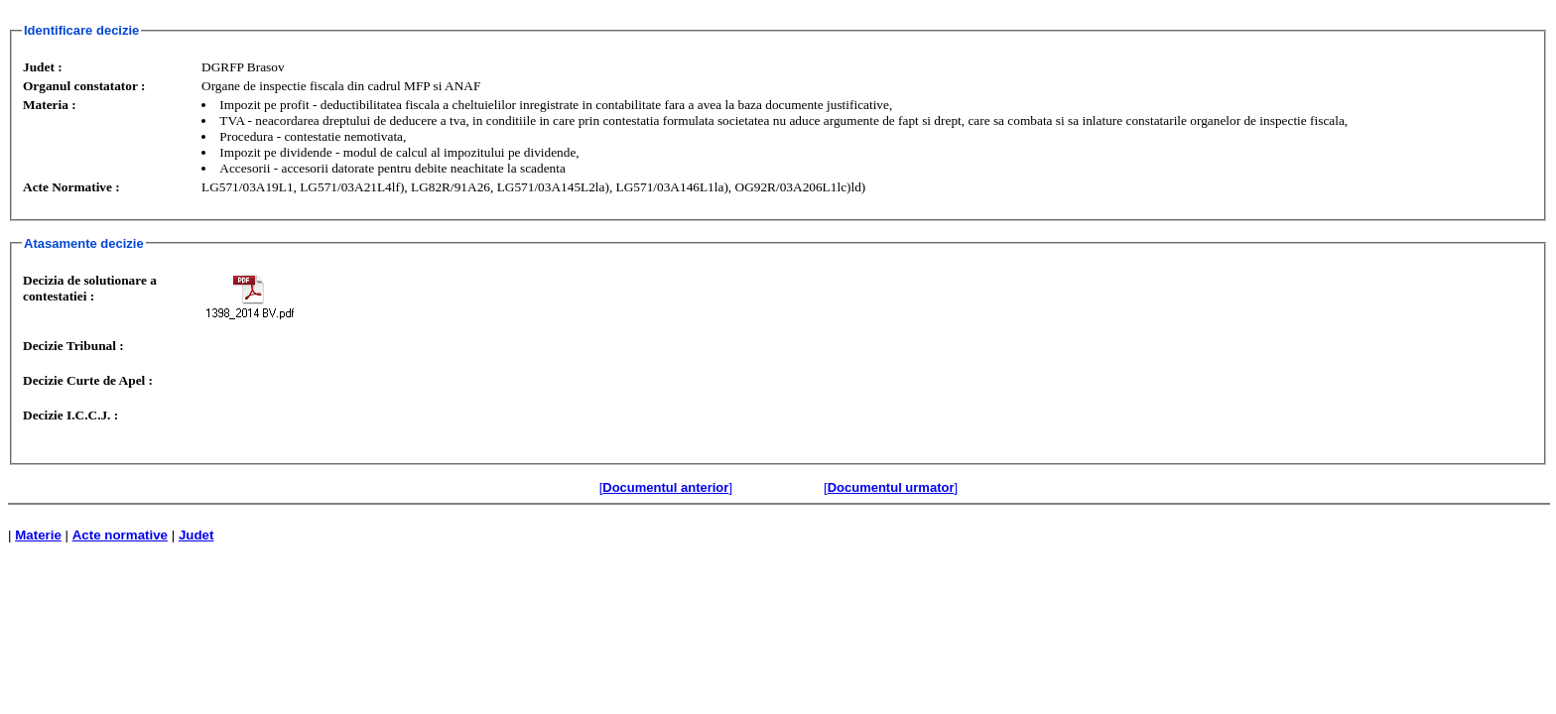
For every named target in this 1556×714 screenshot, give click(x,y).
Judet (196, 535)
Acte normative (120, 535)
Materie (38, 535)
